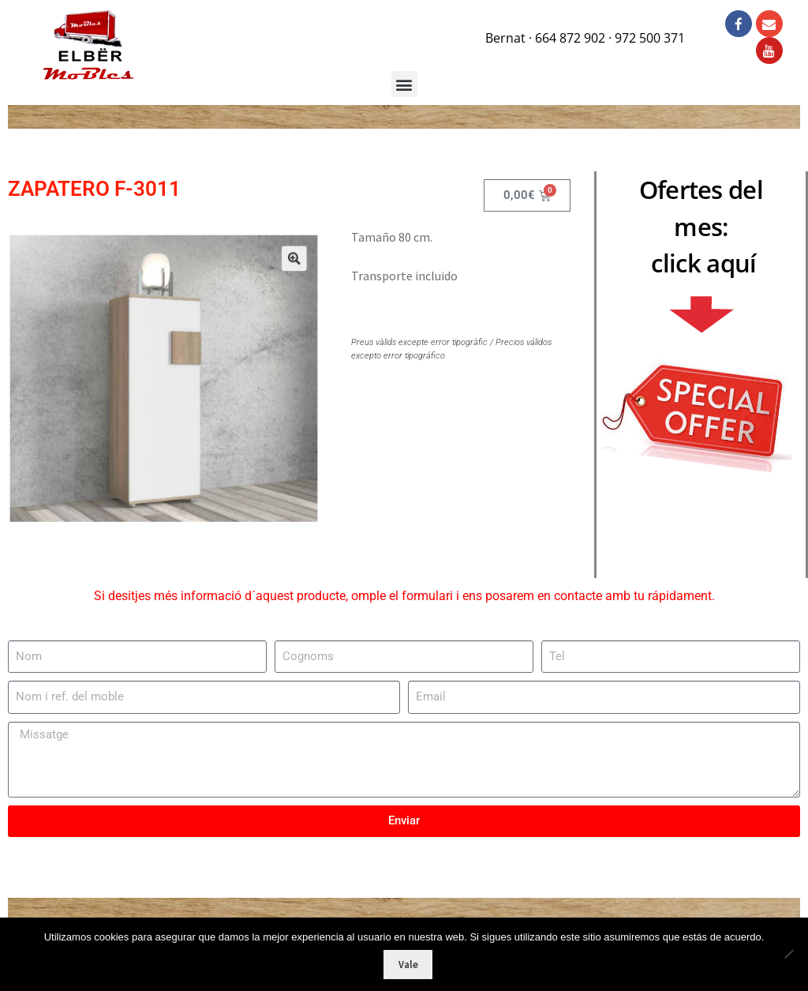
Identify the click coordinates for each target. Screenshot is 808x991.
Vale (408, 964)
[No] (788, 954)
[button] (276, 276)
